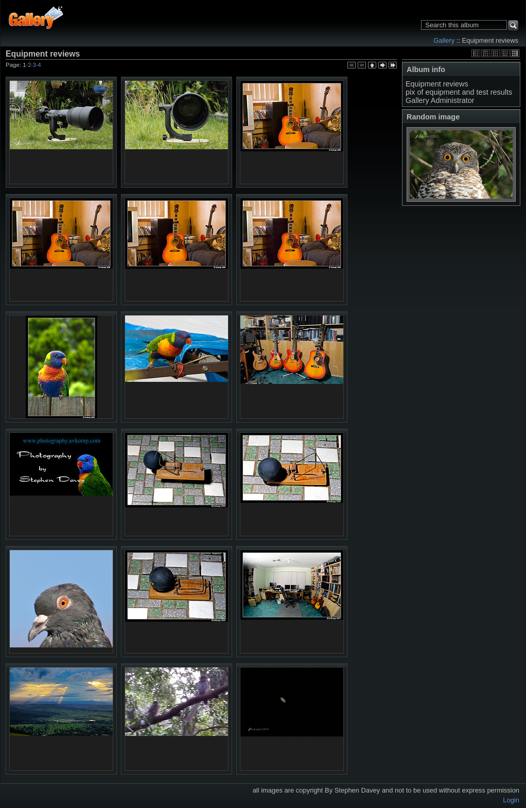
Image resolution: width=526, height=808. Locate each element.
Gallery (443, 40)
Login (511, 800)
